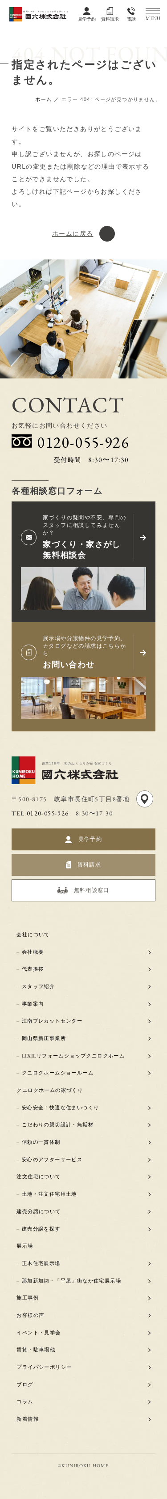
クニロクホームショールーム (58, 1073)
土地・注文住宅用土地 (49, 1194)
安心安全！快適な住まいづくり (60, 1107)
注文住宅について (39, 1177)
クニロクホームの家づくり (50, 1090)
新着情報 (28, 1419)
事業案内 (33, 1004)
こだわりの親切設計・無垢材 (58, 1125)
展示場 (25, 1246)
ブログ (25, 1384)
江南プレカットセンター (52, 1021)
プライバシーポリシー (44, 1367)
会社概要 (33, 952)
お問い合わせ (68, 664)
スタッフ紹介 (38, 986)
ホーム (43, 99)
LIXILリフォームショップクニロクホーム (73, 1056)
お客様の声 (31, 1315)
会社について (33, 934)
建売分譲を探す (41, 1229)
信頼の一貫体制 (41, 1142)
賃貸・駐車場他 (36, 1349)
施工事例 (28, 1298)
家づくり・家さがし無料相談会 (82, 550)
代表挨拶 (33, 969)
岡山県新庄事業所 (44, 1038)
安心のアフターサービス (52, 1159)
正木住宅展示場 (41, 1263)
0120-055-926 (48, 813)
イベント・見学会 (39, 1332)
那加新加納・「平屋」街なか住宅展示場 (71, 1281)
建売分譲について (39, 1211)
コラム (25, 1402)
